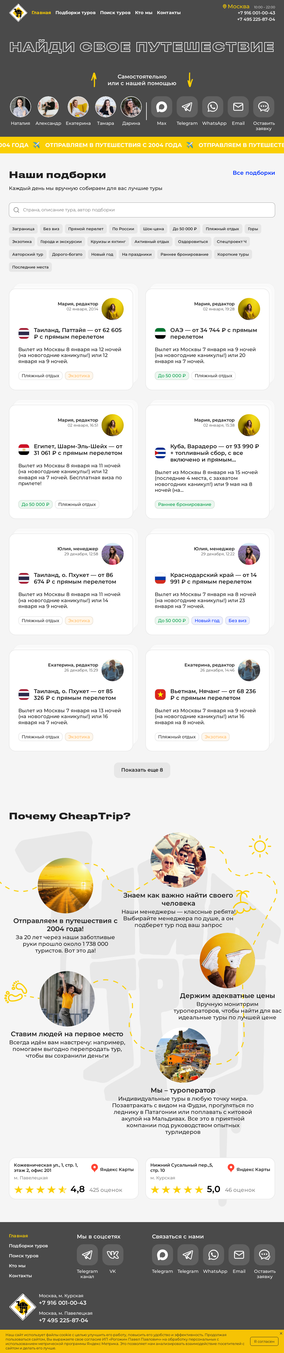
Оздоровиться (193, 241)
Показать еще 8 (142, 770)
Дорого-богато (67, 254)
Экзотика (22, 241)
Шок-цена (153, 228)
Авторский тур (27, 254)
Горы (253, 228)
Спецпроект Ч (232, 241)
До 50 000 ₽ (185, 228)
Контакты (169, 12)
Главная (41, 12)
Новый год (102, 254)
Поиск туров (115, 12)
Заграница (23, 228)
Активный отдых (152, 241)
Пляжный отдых (222, 228)
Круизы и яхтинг (108, 241)
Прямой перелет (85, 228)
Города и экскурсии (61, 241)
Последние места (30, 267)
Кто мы (144, 12)
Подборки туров (75, 12)
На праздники (137, 254)
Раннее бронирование (185, 254)
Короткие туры (233, 254)
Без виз (51, 228)
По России (123, 228)
